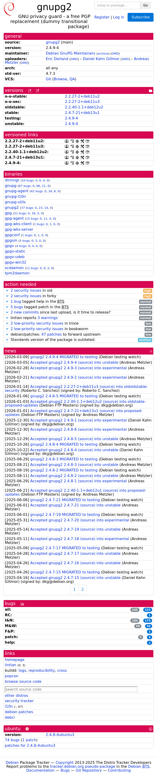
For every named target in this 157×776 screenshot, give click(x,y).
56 (149, 626)
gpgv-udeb (15, 257)
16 (33, 213)
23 (40, 207)
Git (48, 79)
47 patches (51, 334)
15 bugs (32, 218)
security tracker (19, 701)
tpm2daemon (17, 273)
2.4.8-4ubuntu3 (60, 734)
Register (102, 17)
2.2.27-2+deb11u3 (82, 101)
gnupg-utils (15, 202)
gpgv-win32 (15, 262)
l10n (9, 706)
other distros (16, 695)
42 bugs (37, 191)
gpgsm (11, 240)
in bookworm (78, 329)
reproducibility (42, 670)
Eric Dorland (57, 59)
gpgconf (12, 235)
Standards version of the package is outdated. (78, 340)
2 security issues (26, 290)
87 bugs (25, 186)
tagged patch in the (78, 307)
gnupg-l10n (15, 196)
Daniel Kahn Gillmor (101, 59)
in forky (78, 296)
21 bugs (20, 213)
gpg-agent (14, 218)
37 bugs (27, 207)
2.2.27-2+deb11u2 (82, 96)
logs (22, 670)
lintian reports (78, 318)
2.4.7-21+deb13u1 (82, 112)
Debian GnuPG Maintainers (70, 53)
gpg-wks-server (19, 229)
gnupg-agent (17, 191)
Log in (118, 17)
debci (10, 717)
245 (135, 609)
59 (138, 626)
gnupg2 (53, 42)
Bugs (65, 770)
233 (148, 609)
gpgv (9, 246)
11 (45, 218)
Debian (12, 762)
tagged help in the (78, 302)
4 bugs (21, 246)
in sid (78, 291)
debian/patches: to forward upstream (78, 335)
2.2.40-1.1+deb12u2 (84, 107)
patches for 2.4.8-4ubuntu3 (30, 745)
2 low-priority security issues (37, 323)
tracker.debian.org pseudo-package (82, 766)
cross (62, 670)
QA (72, 79)
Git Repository (89, 770)
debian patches (19, 712)
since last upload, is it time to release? (78, 312)
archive (102, 53)
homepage (14, 659)
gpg (8, 213)
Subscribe (140, 17)
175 (148, 620)
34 (50, 191)
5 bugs (24, 240)
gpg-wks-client (18, 224)
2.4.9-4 (71, 118)
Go (145, 5)
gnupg (11, 185)
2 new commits (25, 312)
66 (38, 186)
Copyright (65, 762)
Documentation (40, 770)
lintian (10, 665)
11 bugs (32, 268)
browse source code (23, 681)
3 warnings (47, 318)
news (10, 351)
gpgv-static (15, 251)
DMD (115, 53)
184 (135, 620)
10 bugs (27, 180)
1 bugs (39, 224)
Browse (60, 79)
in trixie (78, 324)
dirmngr (12, 180)
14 (46, 207)
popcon (11, 676)
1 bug (16, 301)
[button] (7, 290)
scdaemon (14, 268)
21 (44, 186)
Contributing (119, 770)
